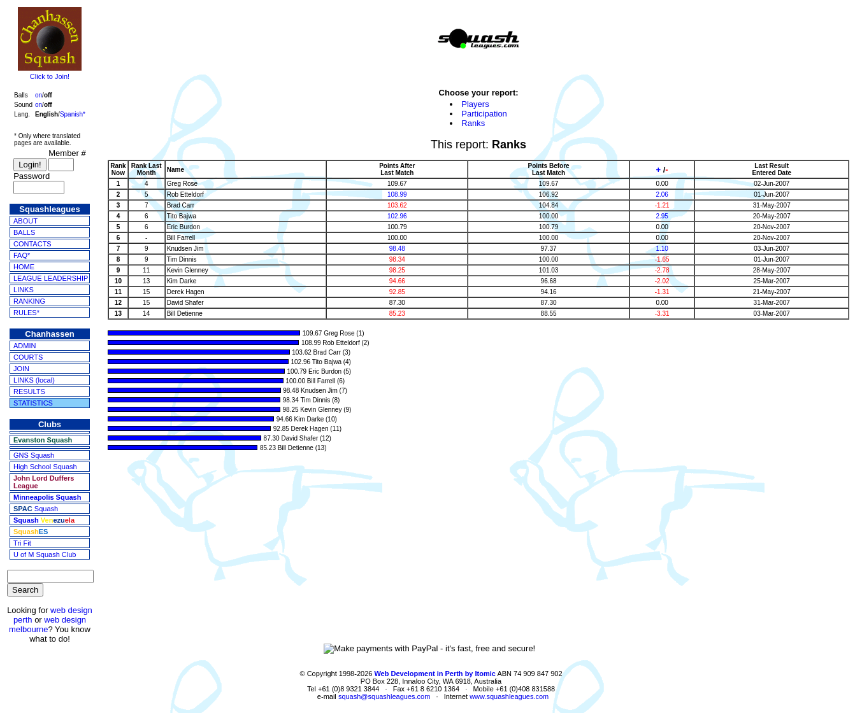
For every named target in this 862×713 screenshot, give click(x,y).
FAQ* (21, 255)
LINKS (23, 289)
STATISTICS (33, 403)
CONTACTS (32, 244)
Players (475, 104)
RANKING (29, 301)
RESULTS (29, 391)
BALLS (24, 232)
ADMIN (24, 345)
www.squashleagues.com (509, 696)
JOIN (21, 368)
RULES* (26, 312)
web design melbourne (47, 624)
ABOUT (25, 221)
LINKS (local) (34, 380)
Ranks (473, 123)
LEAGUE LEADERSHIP (50, 278)
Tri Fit (22, 543)
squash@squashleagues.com (384, 696)
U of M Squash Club (44, 554)
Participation (484, 113)
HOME (23, 267)
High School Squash (45, 466)
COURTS (28, 357)
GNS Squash (33, 455)
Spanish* (72, 114)
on (38, 95)
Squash (35, 508)
